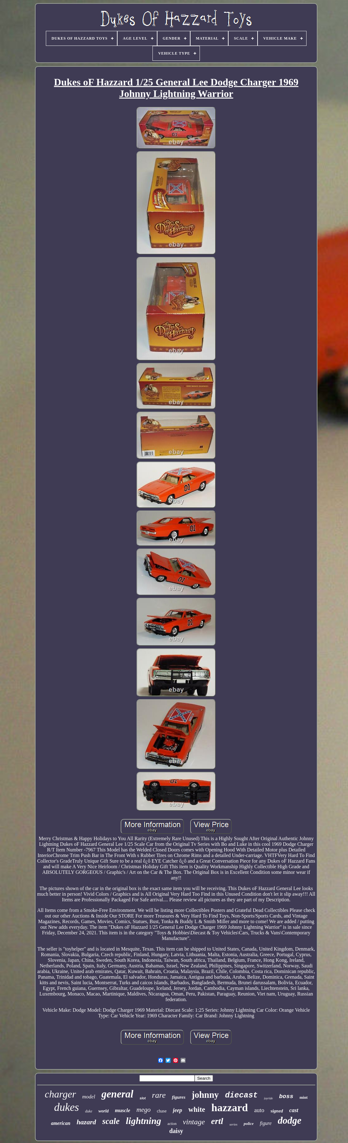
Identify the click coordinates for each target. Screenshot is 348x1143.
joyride (268, 1098)
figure (266, 1123)
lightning (143, 1121)
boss (286, 1096)
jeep (177, 1110)
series (234, 1124)
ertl (217, 1121)
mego (144, 1109)
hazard (86, 1122)
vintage (194, 1122)
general (117, 1094)
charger (60, 1094)
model (88, 1097)
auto (259, 1110)
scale (110, 1121)
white (196, 1109)
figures (178, 1097)
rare (159, 1095)
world (104, 1111)
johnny (205, 1095)
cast (293, 1110)
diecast (241, 1095)
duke (88, 1111)
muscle (122, 1110)
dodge (290, 1120)
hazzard (229, 1107)
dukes (66, 1107)
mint (304, 1097)
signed (277, 1110)
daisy (176, 1130)
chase (162, 1111)
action (171, 1123)
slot (143, 1098)
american (60, 1123)
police (249, 1123)
